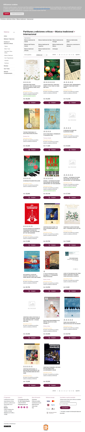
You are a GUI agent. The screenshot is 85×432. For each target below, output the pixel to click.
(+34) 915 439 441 (22, 402)
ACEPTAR (6, 13)
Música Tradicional (8, 55)
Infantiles (6, 60)
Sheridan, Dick (26, 136)
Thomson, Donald (47, 138)
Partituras (6, 63)
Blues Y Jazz (7, 48)
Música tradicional (21, 19)
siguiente (78, 54)
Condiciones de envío (36, 402)
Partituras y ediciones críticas (8, 19)
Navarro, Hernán (46, 279)
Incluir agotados (27, 54)
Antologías (55, 49)
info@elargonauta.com (23, 404)
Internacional (30, 19)
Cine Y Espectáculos (8, 58)
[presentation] (70, 417)
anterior (54, 54)
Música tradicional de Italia (45, 40)
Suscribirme (65, 407)
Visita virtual (34, 406)
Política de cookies (36, 401)
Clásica (6, 46)
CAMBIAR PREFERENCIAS (17, 13)
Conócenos (34, 399)
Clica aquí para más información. (42, 8)
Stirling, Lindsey (46, 326)
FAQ (33, 407)
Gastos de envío (35, 404)
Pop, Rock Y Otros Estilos (8, 52)
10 (73, 54)
